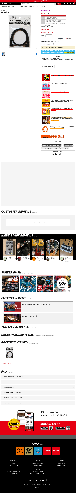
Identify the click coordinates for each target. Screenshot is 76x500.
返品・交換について (13, 469)
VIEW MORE (38, 269)
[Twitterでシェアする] (53, 158)
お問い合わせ (37, 469)
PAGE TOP (38, 444)
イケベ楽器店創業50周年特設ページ (38, 4)
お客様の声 (37, 467)
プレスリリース (50, 491)
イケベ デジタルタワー (13, 482)
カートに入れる (48, 43)
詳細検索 (52, 7)
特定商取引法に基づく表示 (36, 491)
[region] (38, 362)
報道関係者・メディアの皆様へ (38, 471)
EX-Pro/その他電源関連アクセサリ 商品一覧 (50, 152)
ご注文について (13, 467)
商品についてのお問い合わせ (49, 70)
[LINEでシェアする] (60, 158)
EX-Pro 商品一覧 (65, 152)
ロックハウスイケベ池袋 (47, 62)
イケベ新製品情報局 (13, 480)
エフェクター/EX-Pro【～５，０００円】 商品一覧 (52, 149)
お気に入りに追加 (46, 48)
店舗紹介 (62, 469)
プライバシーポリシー (26, 491)
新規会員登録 (72, 1)
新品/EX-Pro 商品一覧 (68, 149)
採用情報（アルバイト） (62, 472)
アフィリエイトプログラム (13, 472)
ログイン (67, 1)
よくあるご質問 (13, 471)
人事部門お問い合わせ (37, 472)
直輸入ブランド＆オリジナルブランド (37, 480)
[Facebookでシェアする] (56, 158)
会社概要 (62, 467)
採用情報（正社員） (62, 471)
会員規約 (44, 491)
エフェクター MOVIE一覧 (29, 323)
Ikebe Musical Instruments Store (13, 478)
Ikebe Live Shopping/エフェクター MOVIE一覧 (36, 312)
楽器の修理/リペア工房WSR (37, 478)
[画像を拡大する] (36, 52)
